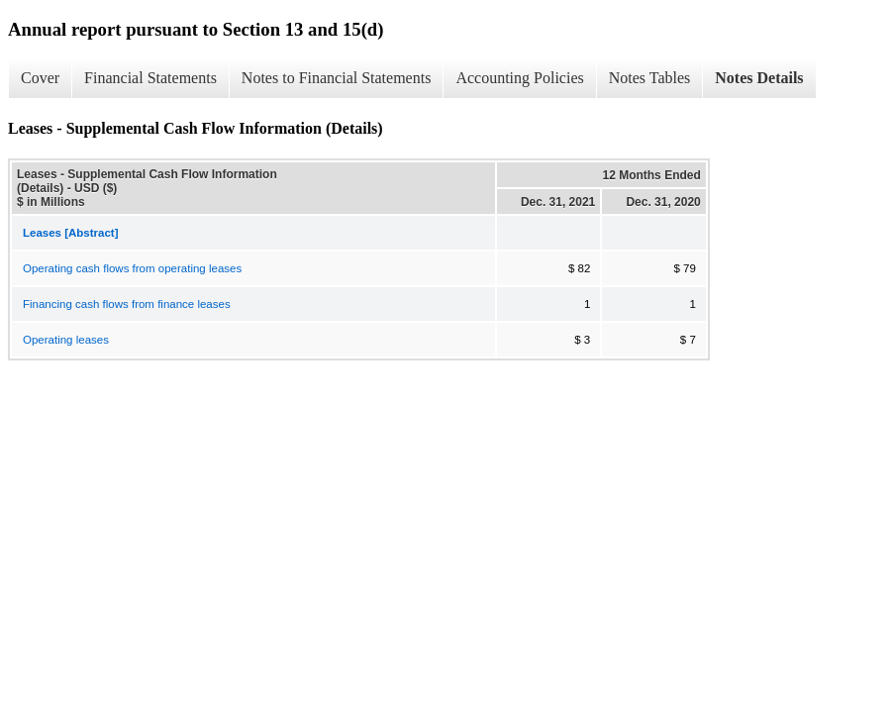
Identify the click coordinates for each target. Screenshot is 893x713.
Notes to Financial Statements (337, 77)
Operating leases (66, 340)
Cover (40, 77)
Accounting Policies (519, 77)
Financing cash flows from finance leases (127, 304)
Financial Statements (150, 77)
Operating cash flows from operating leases (132, 268)
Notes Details (759, 77)
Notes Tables (650, 77)
